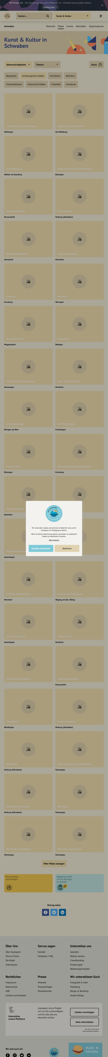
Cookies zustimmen (41, 548)
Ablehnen (67, 548)
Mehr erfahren (54, 540)
